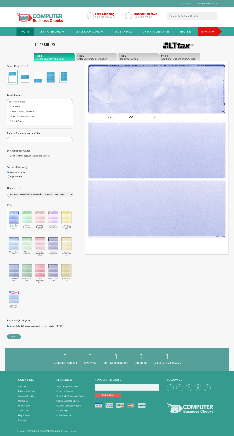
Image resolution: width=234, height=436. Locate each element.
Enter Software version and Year (24, 133)
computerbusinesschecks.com (43, 433)
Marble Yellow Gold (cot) (66, 220)
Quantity (11, 188)
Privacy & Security (26, 394)
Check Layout (14, 95)
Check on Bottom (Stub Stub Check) (38, 77)
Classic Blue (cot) (14, 246)
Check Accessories (156, 31)
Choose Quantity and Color (54, 57)
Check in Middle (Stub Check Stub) (25, 77)
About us (22, 389)
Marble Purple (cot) (53, 219)
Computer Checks (61, 358)
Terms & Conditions (27, 399)
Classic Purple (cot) (53, 246)
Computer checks (52, 31)
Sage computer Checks (67, 389)
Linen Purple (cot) (53, 272)
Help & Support (25, 418)
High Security (16, 176)
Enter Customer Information (96, 57)
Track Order (23, 413)
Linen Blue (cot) (14, 272)
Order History (203, 4)
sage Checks (123, 31)
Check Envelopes (64, 418)
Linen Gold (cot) (66, 272)
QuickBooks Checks (90, 31)
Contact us (23, 403)
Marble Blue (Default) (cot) (14, 220)
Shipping (137, 358)
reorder (186, 31)
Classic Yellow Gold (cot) (66, 247)
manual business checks (68, 403)
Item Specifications (112, 358)
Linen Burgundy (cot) (40, 273)
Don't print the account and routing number (29, 156)
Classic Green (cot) (27, 246)
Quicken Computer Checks (68, 408)
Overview (86, 358)
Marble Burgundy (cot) (40, 220)
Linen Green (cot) (27, 272)
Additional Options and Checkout (180, 57)
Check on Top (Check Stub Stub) (12, 77)
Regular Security (17, 172)
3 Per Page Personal (63, 77)
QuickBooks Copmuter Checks (70, 399)
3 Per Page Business (50, 77)
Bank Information (138, 57)
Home (25, 31)
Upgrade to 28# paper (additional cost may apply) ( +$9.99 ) (37, 326)
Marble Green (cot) (27, 219)
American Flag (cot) (14, 299)
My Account (187, 4)
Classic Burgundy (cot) (40, 247)
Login (215, 4)
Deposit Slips (62, 413)
